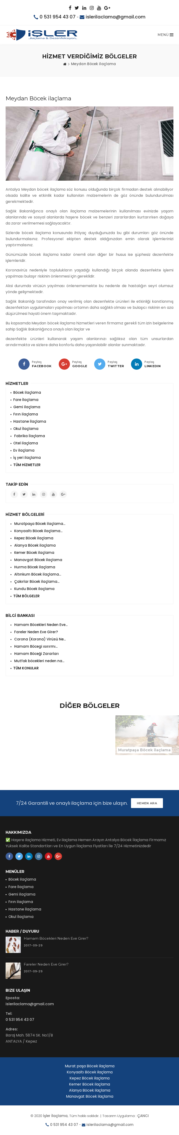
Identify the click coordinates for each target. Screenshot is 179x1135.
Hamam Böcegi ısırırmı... (35, 646)
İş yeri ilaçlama (27, 457)
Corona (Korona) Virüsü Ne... (39, 639)
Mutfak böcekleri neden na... (38, 660)
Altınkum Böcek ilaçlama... (37, 574)
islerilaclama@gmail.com (115, 17)
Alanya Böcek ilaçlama (34, 545)
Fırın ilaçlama (25, 414)
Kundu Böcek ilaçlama (34, 588)
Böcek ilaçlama (27, 392)
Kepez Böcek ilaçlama (33, 538)
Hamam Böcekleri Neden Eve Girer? (56, 938)
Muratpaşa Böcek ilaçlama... (39, 523)
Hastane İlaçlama (29, 421)
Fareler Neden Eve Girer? (35, 631)
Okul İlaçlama (25, 428)
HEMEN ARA (147, 803)
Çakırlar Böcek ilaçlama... (36, 581)
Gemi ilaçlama (26, 406)
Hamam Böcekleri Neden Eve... (40, 624)
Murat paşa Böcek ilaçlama (89, 1066)
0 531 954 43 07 (58, 17)
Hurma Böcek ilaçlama (34, 567)
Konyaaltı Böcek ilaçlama (90, 1072)
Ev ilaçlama (23, 450)
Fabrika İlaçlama (29, 435)
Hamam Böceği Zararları (36, 653)
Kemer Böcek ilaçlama (33, 552)
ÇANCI (143, 1115)
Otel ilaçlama (25, 443)
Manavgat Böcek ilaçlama (37, 559)
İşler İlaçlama (55, 1115)
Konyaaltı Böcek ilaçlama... (37, 530)
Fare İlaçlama (25, 399)
